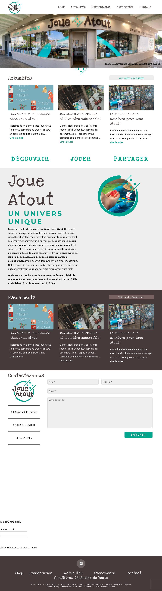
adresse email (7, 529)
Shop (19, 573)
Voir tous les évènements (131, 297)
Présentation (40, 573)
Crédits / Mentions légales (118, 584)
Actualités (73, 573)
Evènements (104, 573)
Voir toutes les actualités (131, 77)
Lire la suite (16, 137)
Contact (134, 573)
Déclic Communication (104, 586)
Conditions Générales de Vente (81, 578)
